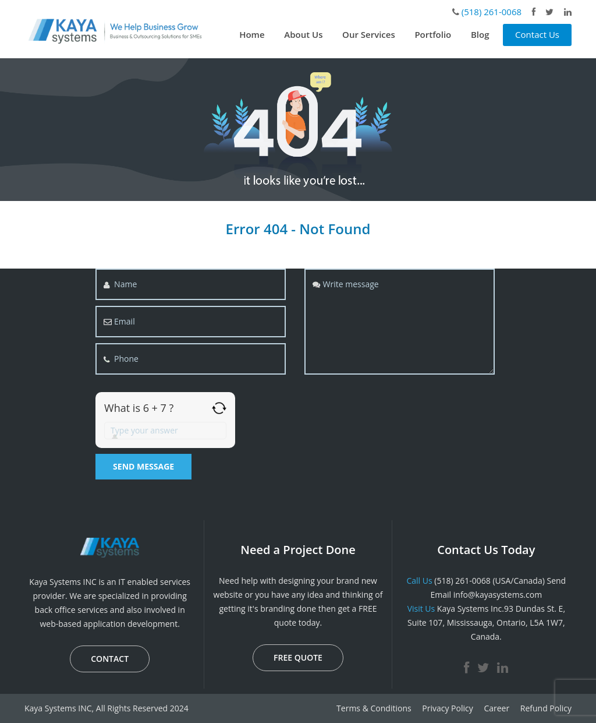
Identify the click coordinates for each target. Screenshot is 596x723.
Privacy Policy (447, 708)
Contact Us (537, 34)
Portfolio (432, 34)
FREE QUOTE (298, 657)
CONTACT (110, 658)
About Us (303, 34)
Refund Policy (546, 708)
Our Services (368, 34)
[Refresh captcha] (219, 408)
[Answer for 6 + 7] (165, 430)
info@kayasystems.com (497, 594)
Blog (480, 34)
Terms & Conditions (373, 708)
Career (496, 708)
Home (251, 34)
